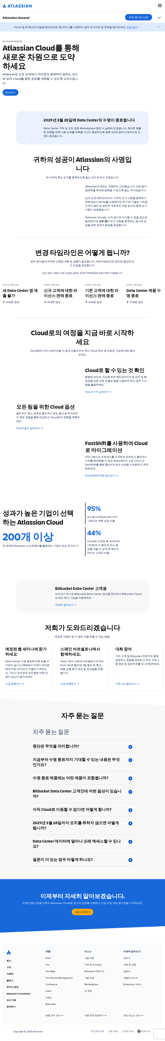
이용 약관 (113, 1031)
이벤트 (10, 974)
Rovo (48, 958)
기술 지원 (89, 958)
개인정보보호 (97, 1031)
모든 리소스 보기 (133, 1015)
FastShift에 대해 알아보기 (101, 475)
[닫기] (159, 27)
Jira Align (50, 971)
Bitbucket (51, 1004)
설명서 (126, 971)
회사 (9, 960)
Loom (48, 991)
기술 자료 (89, 978)
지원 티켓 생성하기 (95, 1015)
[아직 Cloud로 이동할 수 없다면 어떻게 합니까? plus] (82, 809)
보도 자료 (11, 1000)
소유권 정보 (128, 1031)
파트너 (126, 958)
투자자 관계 (12, 987)
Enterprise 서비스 (132, 984)
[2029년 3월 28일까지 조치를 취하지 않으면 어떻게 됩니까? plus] (82, 825)
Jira (47, 964)
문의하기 (10, 92)
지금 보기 (131, 27)
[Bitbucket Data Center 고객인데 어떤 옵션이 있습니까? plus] (82, 794)
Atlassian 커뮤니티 (94, 971)
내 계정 (88, 991)
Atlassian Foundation (19, 993)
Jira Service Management (59, 978)
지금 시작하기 (82, 912)
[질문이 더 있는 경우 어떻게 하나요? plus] (82, 859)
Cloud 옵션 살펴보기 (29, 428)
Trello (48, 997)
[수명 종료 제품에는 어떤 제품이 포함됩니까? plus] (82, 777)
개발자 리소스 (130, 978)
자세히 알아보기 (65, 605)
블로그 (10, 980)
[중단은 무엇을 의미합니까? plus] (82, 746)
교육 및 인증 (129, 964)
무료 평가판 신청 (138, 17)
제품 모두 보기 (54, 1015)
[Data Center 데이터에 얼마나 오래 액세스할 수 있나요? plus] (82, 844)
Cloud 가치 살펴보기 (98, 391)
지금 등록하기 (14, 683)
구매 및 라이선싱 (93, 964)
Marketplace (91, 984)
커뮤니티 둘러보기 (127, 683)
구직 (9, 967)
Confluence (51, 984)
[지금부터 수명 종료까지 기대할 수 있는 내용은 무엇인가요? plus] (82, 762)
